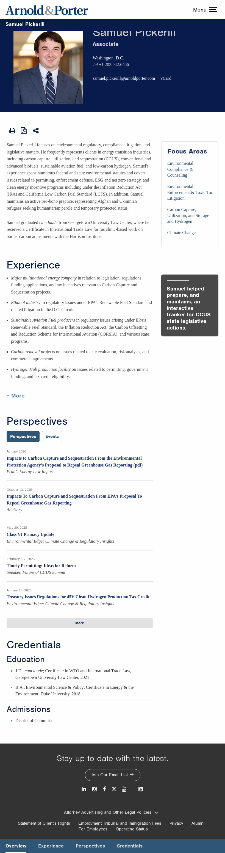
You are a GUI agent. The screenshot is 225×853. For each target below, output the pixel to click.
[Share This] (36, 130)
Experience (33, 265)
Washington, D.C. (108, 58)
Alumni (198, 823)
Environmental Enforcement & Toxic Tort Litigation (190, 192)
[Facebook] (104, 789)
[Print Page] (12, 130)
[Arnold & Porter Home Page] (46, 9)
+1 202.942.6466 (114, 64)
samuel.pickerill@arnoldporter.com (124, 78)
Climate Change (181, 232)
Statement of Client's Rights (44, 823)
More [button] (79, 623)
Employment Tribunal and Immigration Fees (119, 823)
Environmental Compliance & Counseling (180, 169)
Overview (15, 846)
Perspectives (37, 421)
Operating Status (132, 829)
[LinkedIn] (84, 789)
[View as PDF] (24, 130)
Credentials (34, 645)
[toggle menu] (204, 9)
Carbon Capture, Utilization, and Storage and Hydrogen (188, 215)
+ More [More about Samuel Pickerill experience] (16, 395)
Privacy (176, 823)
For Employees (93, 829)
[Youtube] (124, 789)
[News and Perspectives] (138, 789)
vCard (166, 78)
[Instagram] (95, 789)
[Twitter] (114, 789)
